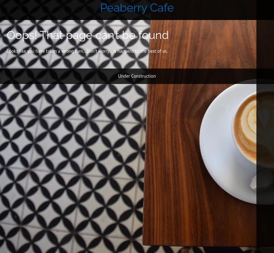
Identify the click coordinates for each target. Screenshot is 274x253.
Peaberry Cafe (137, 7)
